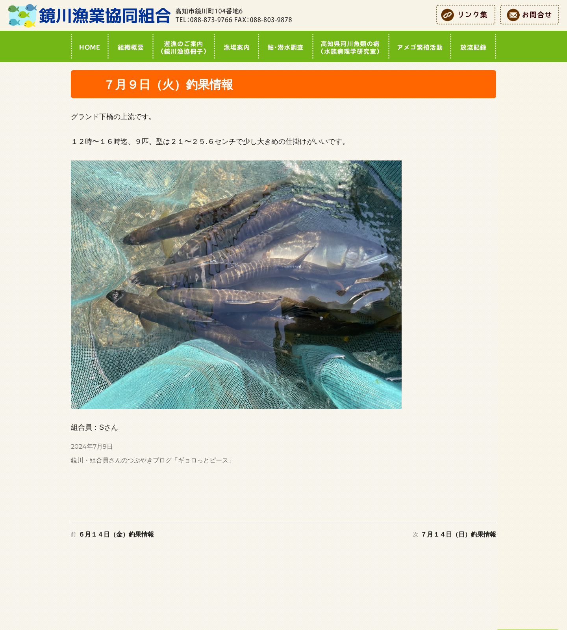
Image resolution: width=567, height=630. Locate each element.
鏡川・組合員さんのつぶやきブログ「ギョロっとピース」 (153, 460)
